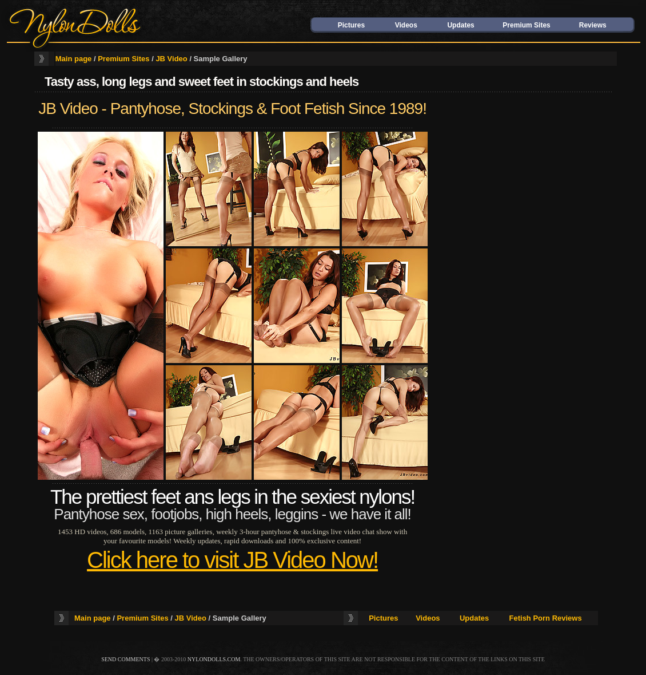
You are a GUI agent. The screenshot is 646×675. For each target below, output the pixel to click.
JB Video (171, 58)
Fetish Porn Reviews (545, 618)
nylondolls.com (214, 659)
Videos (406, 25)
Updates (460, 25)
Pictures (351, 25)
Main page (73, 58)
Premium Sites (526, 25)
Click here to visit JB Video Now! (232, 560)
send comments (125, 659)
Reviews (593, 25)
